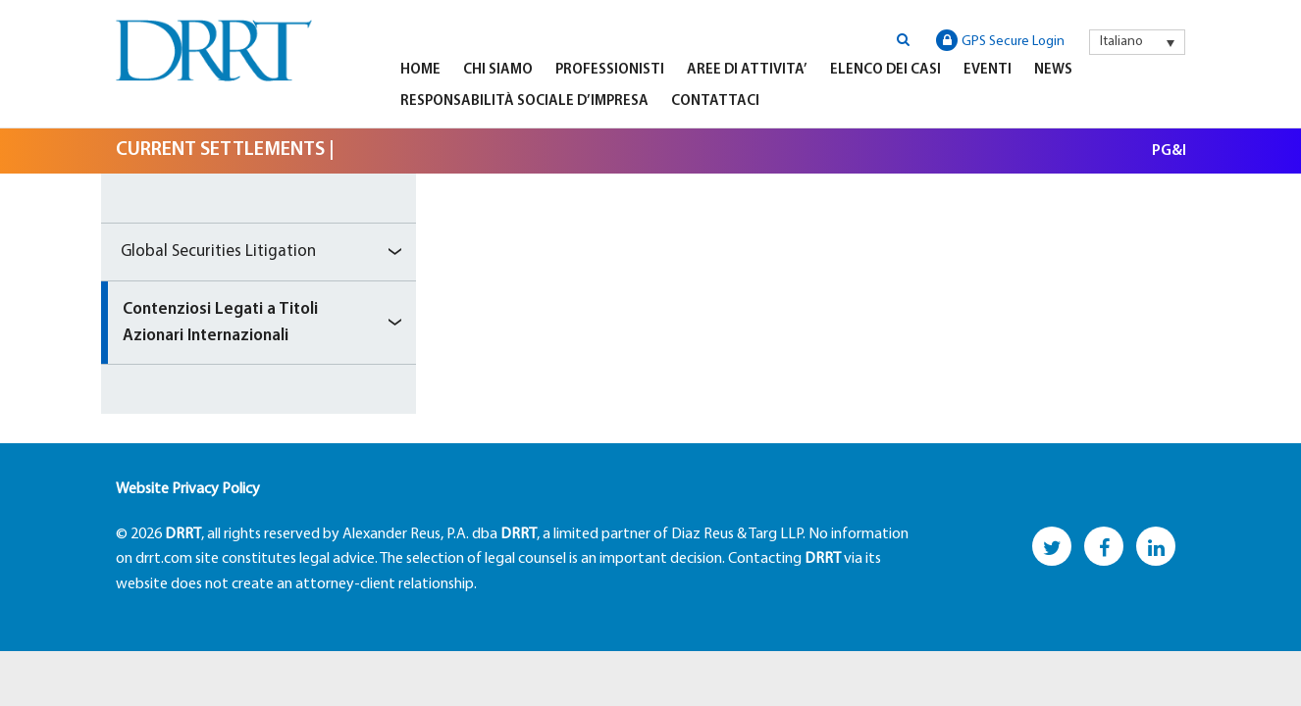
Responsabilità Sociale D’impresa (524, 101)
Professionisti (609, 70)
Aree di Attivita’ (747, 70)
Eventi (987, 70)
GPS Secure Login (1000, 40)
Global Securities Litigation (218, 251)
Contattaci (715, 101)
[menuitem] (1137, 42)
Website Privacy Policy (188, 489)
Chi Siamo (498, 70)
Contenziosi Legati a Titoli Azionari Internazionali (220, 322)
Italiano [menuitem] (1121, 41)
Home (420, 70)
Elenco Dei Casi (885, 70)
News (1053, 70)
